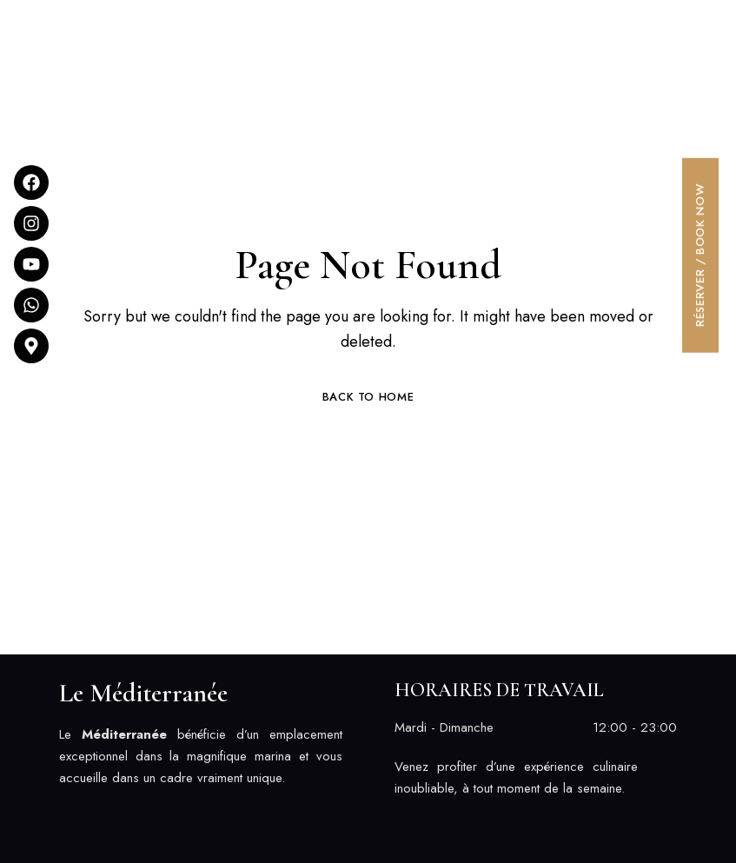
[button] (542, 20)
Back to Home (368, 396)
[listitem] (200, 756)
